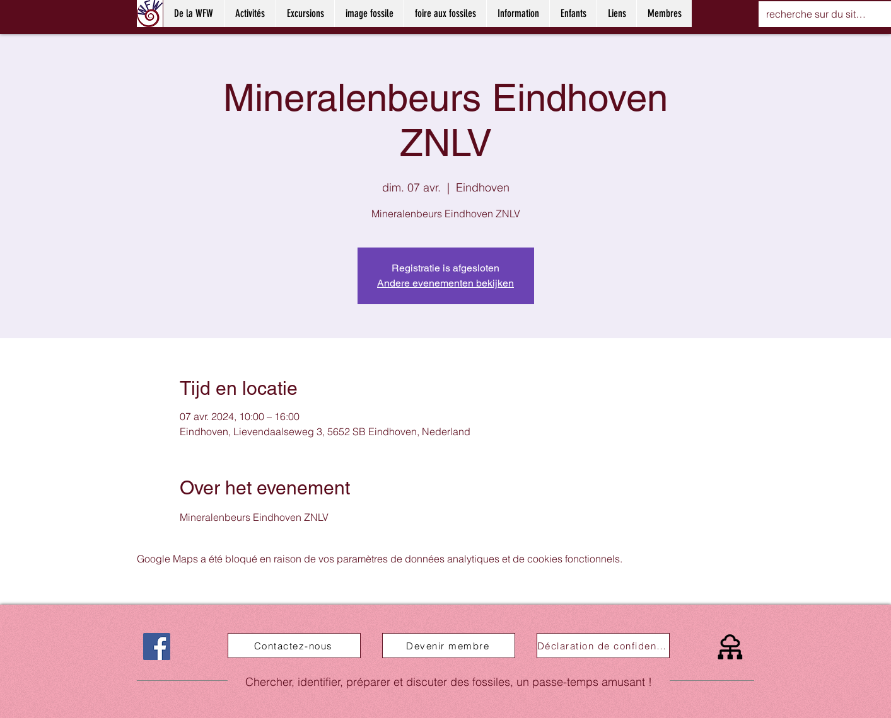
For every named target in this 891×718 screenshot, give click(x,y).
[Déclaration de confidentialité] (603, 645)
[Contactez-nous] (294, 645)
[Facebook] (156, 646)
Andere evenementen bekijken (445, 283)
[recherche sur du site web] (818, 14)
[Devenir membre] (448, 645)
